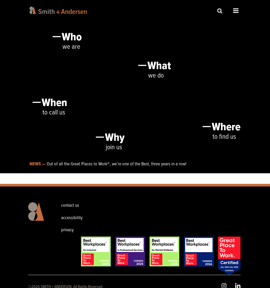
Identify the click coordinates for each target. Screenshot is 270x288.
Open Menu (236, 10)
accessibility (72, 218)
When (54, 103)
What (159, 66)
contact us (70, 206)
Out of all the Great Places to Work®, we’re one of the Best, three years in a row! (116, 164)
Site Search (220, 10)
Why (115, 138)
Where (226, 127)
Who (72, 37)
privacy (67, 230)
